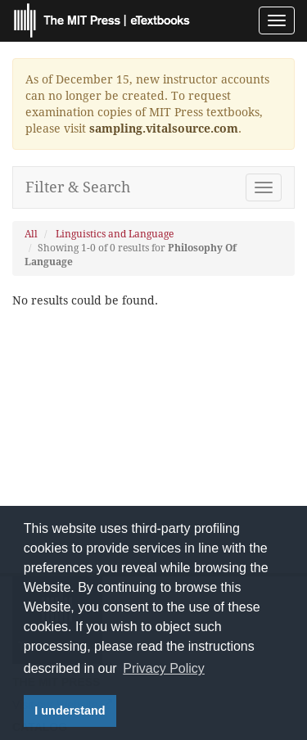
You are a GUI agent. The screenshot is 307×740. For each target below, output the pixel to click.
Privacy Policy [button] (164, 668)
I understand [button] (69, 710)
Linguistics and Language (115, 234)
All (31, 234)
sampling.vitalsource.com (163, 128)
